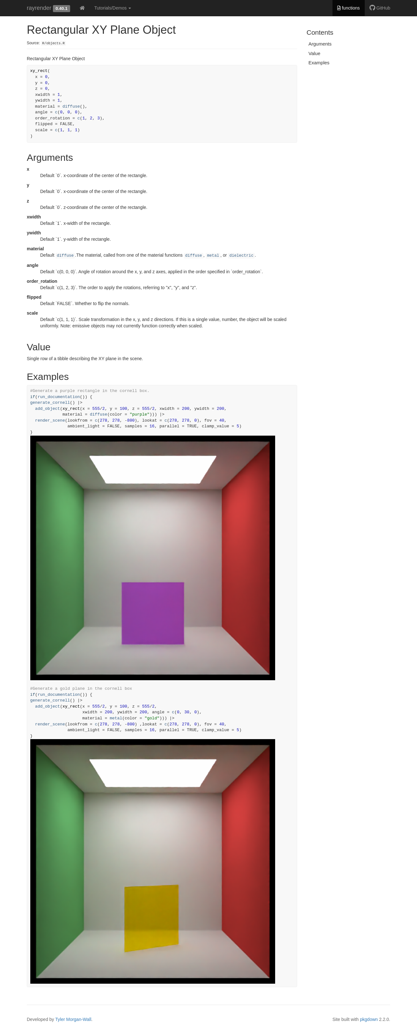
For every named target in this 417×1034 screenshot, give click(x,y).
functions (348, 8)
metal (213, 255)
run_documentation (59, 397)
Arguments (320, 43)
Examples (319, 62)
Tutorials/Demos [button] (112, 8)
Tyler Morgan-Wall (73, 1019)
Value (314, 53)
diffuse (71, 106)
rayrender (39, 8)
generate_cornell (50, 402)
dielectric (241, 255)
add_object (47, 408)
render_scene (50, 420)
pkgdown (369, 1019)
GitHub (379, 8)
